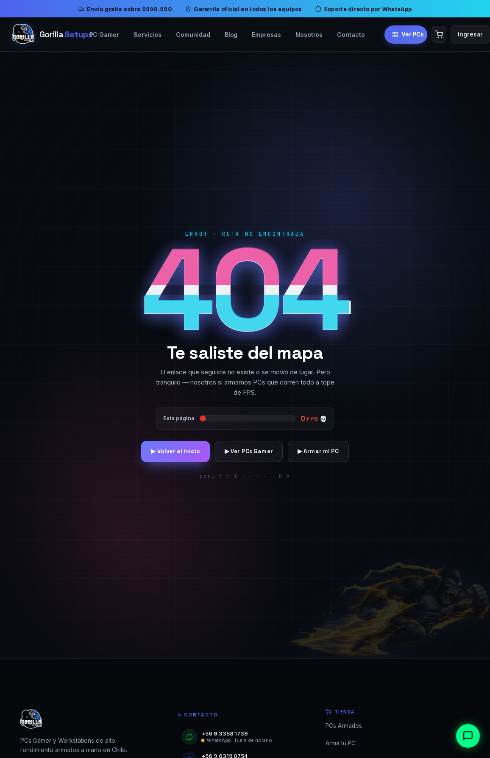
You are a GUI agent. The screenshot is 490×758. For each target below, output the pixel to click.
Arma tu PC (341, 743)
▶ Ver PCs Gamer (249, 451)
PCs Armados (344, 725)
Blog (231, 34)
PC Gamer (104, 34)
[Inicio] (41, 34)
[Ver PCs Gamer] (406, 34)
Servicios (147, 34)
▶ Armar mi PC (318, 451)
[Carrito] (439, 34)
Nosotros (309, 34)
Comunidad (193, 34)
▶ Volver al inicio (175, 451)
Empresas (266, 34)
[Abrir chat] (468, 736)
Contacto (351, 34)
